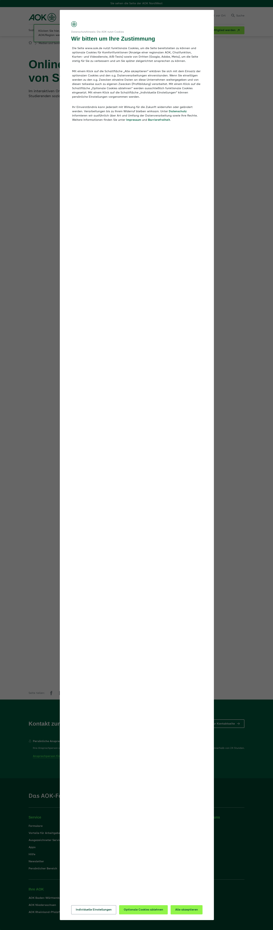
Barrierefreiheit (159, 120)
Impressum (133, 120)
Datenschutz (178, 111)
